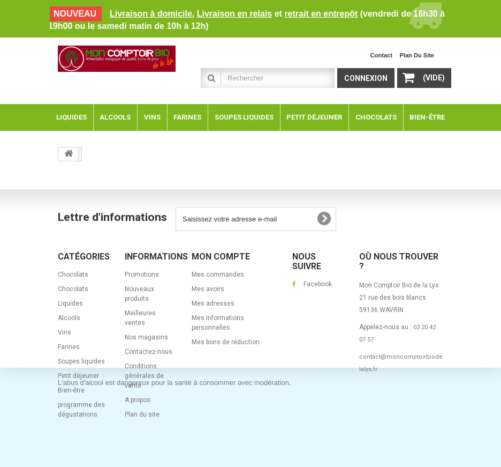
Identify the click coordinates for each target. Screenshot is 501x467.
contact (381, 55)
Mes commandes (218, 274)
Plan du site (142, 414)
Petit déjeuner (78, 376)
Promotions (142, 274)
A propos (137, 400)
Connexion (366, 78)
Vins (64, 332)
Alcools (69, 318)
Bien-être (71, 390)
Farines (69, 347)
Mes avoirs (208, 289)
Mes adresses (213, 303)
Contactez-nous (148, 351)
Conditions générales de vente (144, 375)
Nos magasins (146, 337)
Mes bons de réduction (226, 342)
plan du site (417, 55)
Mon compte (221, 256)
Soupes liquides (81, 361)
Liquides (70, 303)
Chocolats (73, 274)
